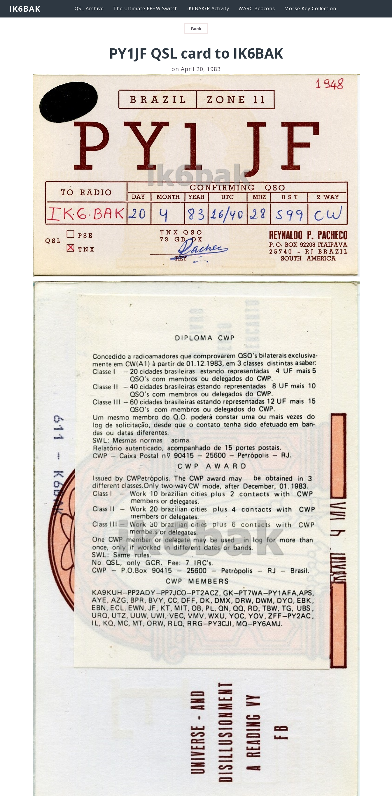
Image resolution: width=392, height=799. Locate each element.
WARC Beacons (257, 8)
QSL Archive (89, 8)
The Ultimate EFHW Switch (145, 8)
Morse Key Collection (310, 8)
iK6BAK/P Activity (208, 8)
